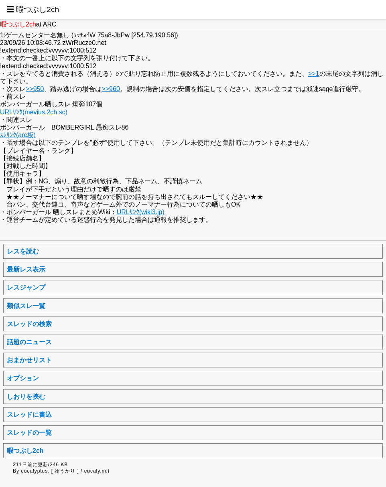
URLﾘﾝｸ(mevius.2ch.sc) (33, 112)
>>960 (111, 88)
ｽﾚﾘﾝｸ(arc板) (18, 135)
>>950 (35, 88)
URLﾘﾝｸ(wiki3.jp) (141, 212)
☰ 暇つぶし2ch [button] (32, 9)
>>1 (313, 73)
